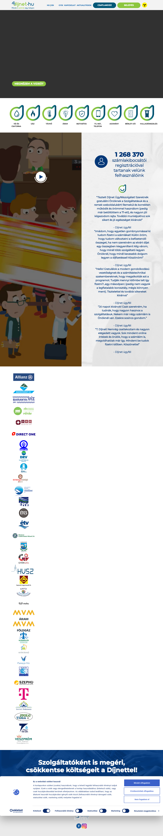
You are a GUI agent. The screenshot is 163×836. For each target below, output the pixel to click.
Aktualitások (84, 5)
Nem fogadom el (142, 819)
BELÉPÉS (129, 5)
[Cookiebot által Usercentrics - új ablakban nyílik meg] (16, 831)
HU (48, 5)
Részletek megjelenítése (145, 831)
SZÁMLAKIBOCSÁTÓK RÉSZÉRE (81, 780)
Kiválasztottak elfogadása (141, 811)
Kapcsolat (70, 5)
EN (52, 5)
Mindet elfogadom (142, 803)
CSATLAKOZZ (105, 5)
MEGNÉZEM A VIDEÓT (29, 83)
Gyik (61, 5)
